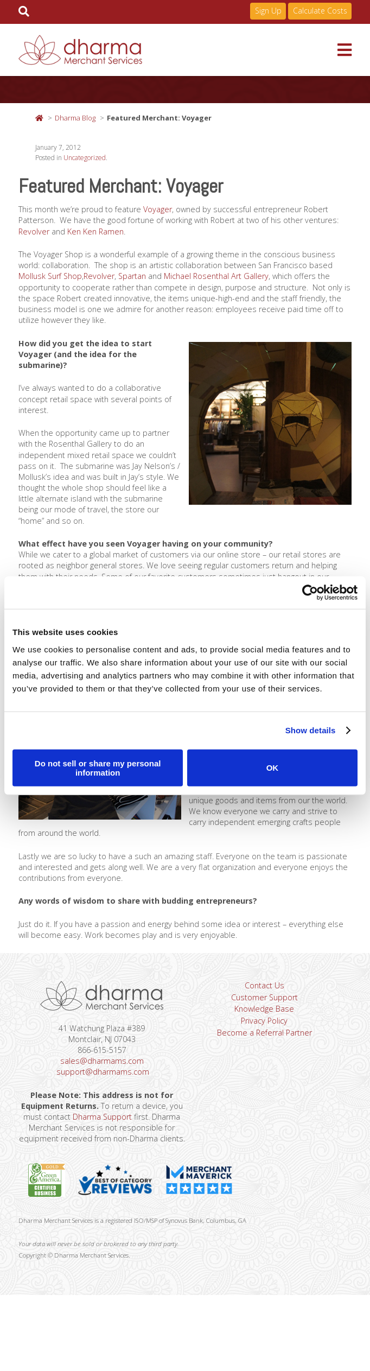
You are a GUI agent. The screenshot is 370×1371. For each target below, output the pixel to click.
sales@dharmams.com (102, 1110)
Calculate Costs (320, 10)
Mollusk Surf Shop (120, 285)
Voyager (168, 212)
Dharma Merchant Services (177, 50)
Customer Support (263, 1044)
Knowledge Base (263, 1057)
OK (272, 767)
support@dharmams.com (103, 1123)
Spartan (208, 285)
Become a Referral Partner (264, 1083)
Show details (310, 730)
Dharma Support (127, 1171)
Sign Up (268, 10)
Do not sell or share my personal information (98, 767)
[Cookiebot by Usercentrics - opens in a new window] (310, 593)
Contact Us (264, 1031)
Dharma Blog (75, 118)
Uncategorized (84, 159)
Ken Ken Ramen (139, 236)
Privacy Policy (264, 1070)
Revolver (73, 236)
